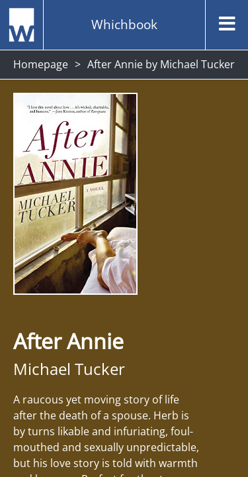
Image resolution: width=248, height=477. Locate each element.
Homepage (40, 64)
